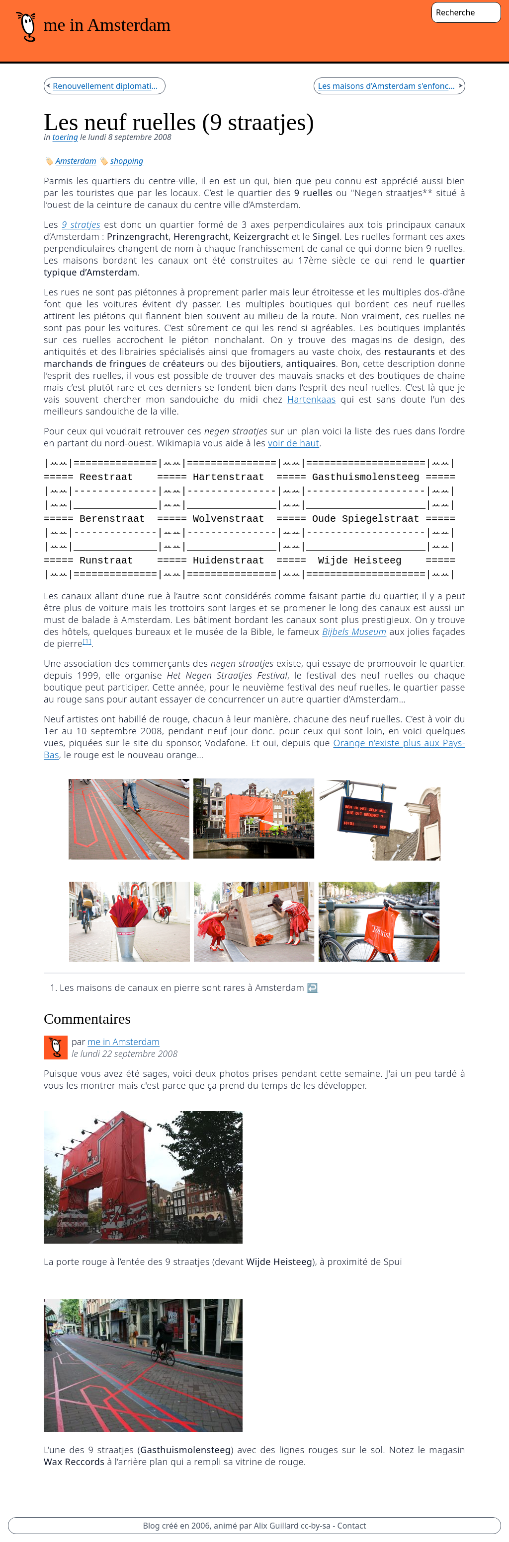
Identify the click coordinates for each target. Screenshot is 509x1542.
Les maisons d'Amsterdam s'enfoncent (387, 85)
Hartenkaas (311, 399)
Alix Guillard (276, 1525)
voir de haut (293, 443)
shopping (126, 160)
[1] (87, 640)
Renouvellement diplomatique (107, 85)
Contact (352, 1525)
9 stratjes (81, 224)
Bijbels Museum (354, 631)
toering (65, 137)
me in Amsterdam (123, 1042)
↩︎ (312, 987)
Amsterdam (76, 160)
